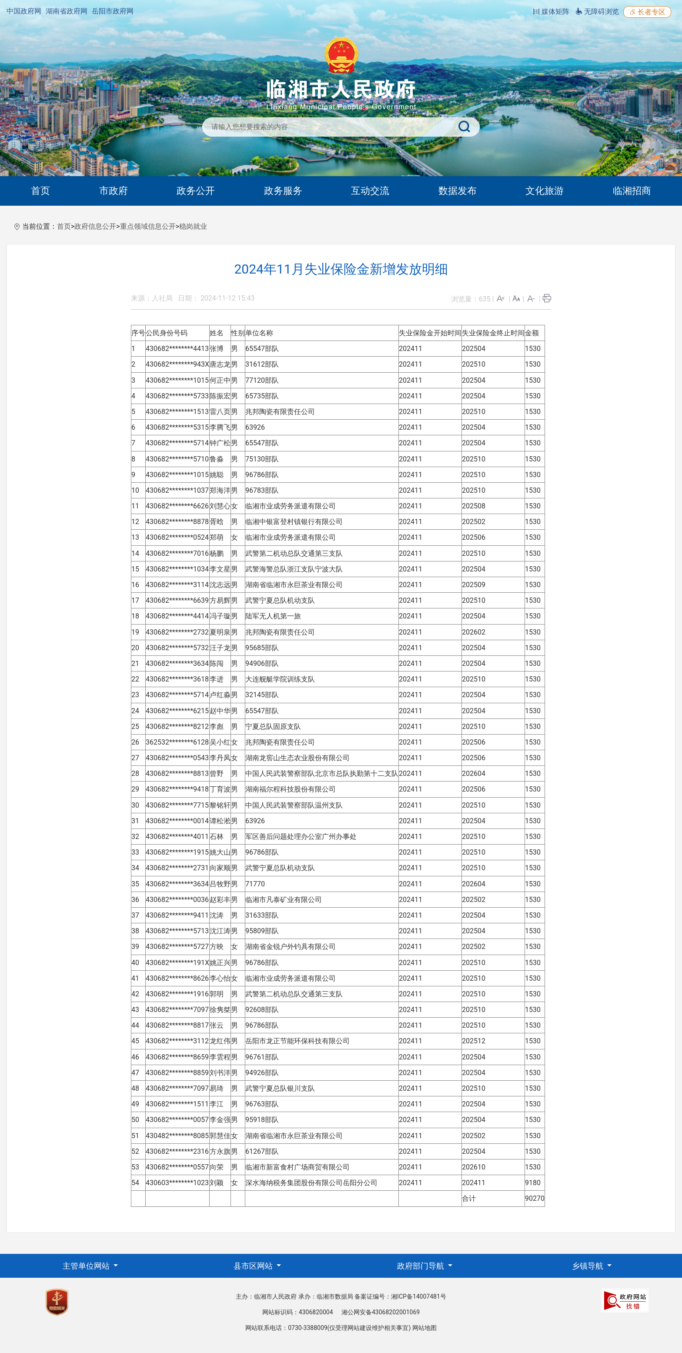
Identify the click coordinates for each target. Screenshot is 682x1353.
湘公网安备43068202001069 (380, 1312)
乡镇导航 (588, 1265)
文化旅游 (544, 190)
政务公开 (196, 190)
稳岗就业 (193, 226)
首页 (40, 190)
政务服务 (283, 190)
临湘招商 (632, 190)
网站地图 (424, 1327)
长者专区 (647, 12)
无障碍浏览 (597, 11)
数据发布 (457, 190)
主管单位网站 (87, 1265)
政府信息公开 (95, 226)
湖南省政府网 (66, 11)
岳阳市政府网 (113, 11)
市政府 (113, 190)
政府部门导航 (421, 1265)
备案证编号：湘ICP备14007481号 (400, 1296)
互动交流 (370, 190)
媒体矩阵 (551, 11)
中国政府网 (24, 11)
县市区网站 (254, 1265)
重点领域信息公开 (148, 226)
